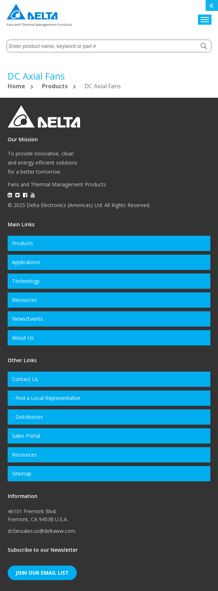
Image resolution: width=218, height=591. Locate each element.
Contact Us (25, 379)
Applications (26, 262)
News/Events (27, 318)
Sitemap (21, 473)
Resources (24, 299)
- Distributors (27, 416)
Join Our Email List (42, 572)
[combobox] (109, 46)
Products (55, 86)
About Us (23, 337)
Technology (26, 281)
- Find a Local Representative (46, 397)
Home (17, 86)
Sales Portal (26, 435)
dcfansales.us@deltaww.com (41, 530)
